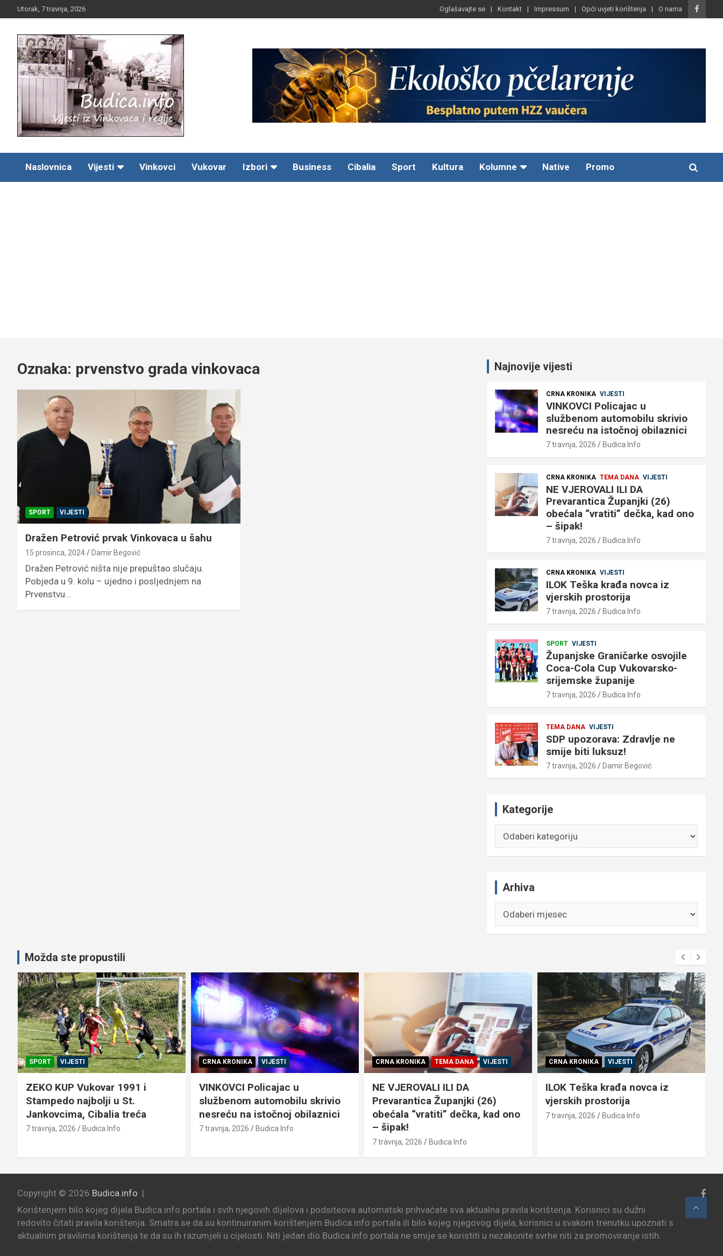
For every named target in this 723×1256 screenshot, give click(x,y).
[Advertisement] (361, 262)
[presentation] (682, 957)
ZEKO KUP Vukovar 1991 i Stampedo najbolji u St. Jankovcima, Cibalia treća (90, 1100)
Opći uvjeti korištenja (614, 9)
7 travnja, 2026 (571, 444)
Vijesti (101, 166)
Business (312, 166)
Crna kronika (571, 394)
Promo (600, 166)
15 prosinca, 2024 (55, 552)
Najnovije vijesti (533, 366)
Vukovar (209, 166)
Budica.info (115, 1193)
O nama (670, 9)
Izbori (255, 166)
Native (556, 166)
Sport (404, 166)
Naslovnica (48, 166)
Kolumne (498, 166)
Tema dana (619, 477)
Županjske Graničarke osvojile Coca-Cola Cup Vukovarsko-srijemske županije (616, 668)
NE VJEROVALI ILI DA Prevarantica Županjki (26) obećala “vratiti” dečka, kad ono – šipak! (620, 507)
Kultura (447, 166)
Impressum (551, 9)
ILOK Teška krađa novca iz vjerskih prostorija (607, 590)
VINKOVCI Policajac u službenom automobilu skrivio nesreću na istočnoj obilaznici (616, 418)
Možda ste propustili (75, 957)
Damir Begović (115, 552)
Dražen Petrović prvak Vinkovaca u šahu (118, 538)
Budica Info (621, 444)
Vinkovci (157, 166)
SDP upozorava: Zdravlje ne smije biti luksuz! (610, 745)
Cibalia (361, 166)
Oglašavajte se (462, 9)
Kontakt (510, 9)
